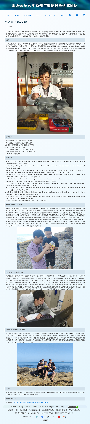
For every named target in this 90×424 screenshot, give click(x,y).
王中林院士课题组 (21, 410)
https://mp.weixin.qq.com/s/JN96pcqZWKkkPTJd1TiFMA (30, 402)
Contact (35, 407)
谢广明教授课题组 (33, 413)
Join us (28, 407)
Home (7, 15)
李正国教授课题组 (61, 410)
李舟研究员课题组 (34, 410)
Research (27, 15)
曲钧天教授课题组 (47, 413)
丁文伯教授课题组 (74, 410)
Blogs (62, 15)
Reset (45, 420)
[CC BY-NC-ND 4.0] (57, 407)
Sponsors (13, 407)
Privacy (20, 407)
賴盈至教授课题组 (48, 410)
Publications (50, 15)
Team (38, 15)
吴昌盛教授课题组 (20, 413)
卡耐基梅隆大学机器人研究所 (64, 413)
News (17, 15)
